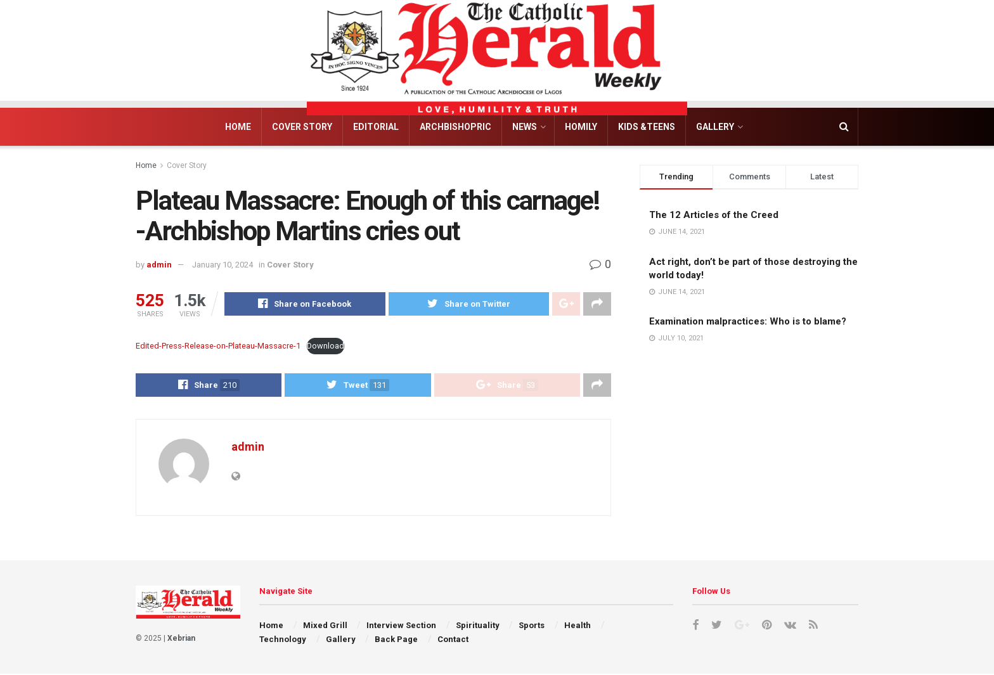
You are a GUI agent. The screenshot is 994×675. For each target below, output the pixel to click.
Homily (581, 127)
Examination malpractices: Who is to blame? (747, 321)
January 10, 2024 (222, 264)
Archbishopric (455, 127)
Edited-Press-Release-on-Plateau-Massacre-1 (218, 346)
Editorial (376, 127)
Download (325, 346)
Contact (452, 640)
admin (159, 264)
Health (577, 626)
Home (238, 127)
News (524, 127)
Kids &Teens (646, 127)
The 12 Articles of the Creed (713, 215)
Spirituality (478, 626)
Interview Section (401, 626)
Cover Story (302, 127)
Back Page (396, 640)
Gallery (715, 127)
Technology (282, 640)
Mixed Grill (325, 626)
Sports (532, 626)
